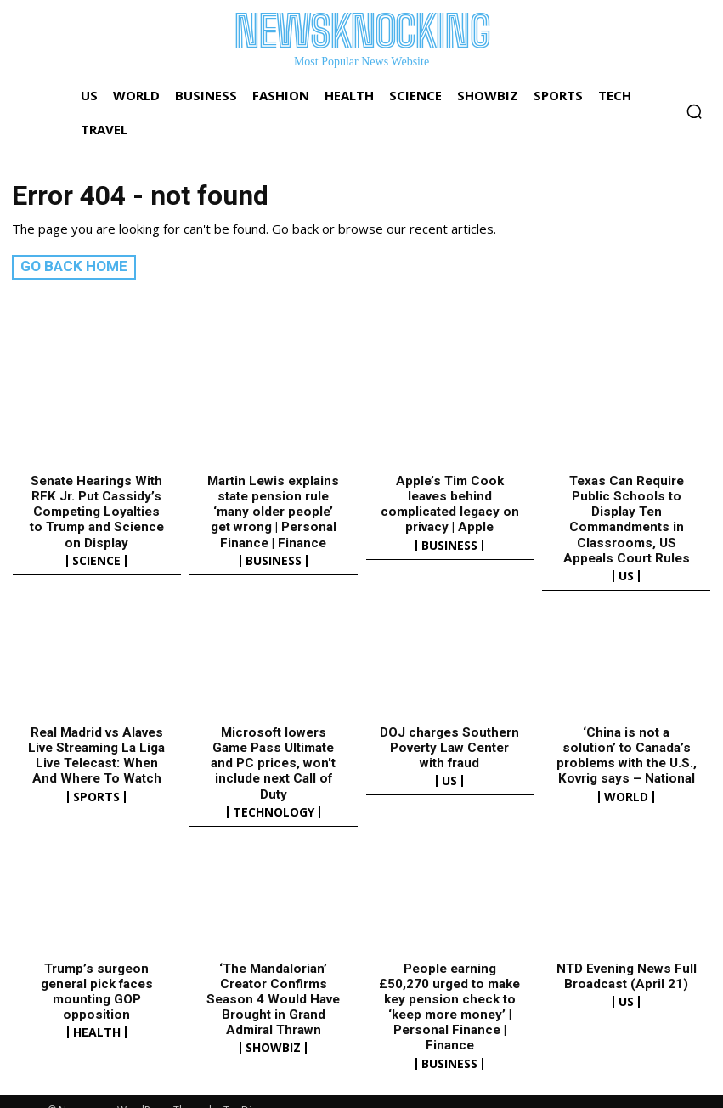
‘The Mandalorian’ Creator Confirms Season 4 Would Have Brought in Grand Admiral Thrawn (273, 982)
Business (274, 559)
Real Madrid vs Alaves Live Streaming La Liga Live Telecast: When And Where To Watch (96, 754)
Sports (96, 795)
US (626, 574)
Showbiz (273, 1031)
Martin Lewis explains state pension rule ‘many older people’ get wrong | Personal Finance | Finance (273, 510)
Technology (273, 795)
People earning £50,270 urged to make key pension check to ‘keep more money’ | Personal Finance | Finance (450, 990)
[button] (694, 111)
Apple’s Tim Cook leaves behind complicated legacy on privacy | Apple (449, 503)
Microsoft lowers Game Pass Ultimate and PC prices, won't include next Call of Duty (273, 754)
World (626, 795)
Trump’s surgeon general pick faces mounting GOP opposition (97, 974)
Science (96, 559)
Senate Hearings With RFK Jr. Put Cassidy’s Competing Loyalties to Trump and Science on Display (97, 510)
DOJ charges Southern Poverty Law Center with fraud (449, 747)
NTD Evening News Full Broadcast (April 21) (626, 959)
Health (97, 1015)
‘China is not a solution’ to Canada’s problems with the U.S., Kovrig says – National (626, 754)
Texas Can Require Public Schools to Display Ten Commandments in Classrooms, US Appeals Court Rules (626, 518)
